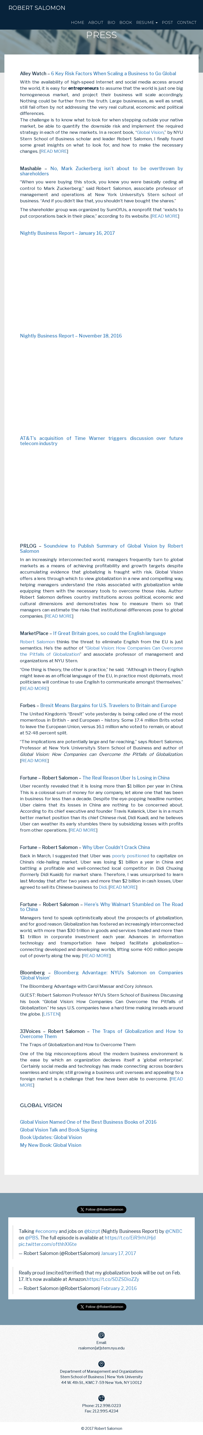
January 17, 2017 (118, 1253)
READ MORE (54, 151)
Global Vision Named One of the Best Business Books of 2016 (88, 1122)
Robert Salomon (37, 7)
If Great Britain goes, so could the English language (109, 633)
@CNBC (173, 1231)
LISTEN (51, 1014)
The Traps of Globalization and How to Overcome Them (101, 1034)
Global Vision (150, 132)
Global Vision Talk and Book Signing (58, 1130)
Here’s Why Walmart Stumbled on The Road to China (101, 907)
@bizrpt (92, 1231)
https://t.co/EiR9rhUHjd (130, 1237)
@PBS (31, 1237)
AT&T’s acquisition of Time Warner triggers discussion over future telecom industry (101, 441)
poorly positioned (130, 855)
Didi (103, 887)
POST (167, 22)
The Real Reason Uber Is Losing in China (126, 778)
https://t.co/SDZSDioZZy (113, 1279)
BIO (111, 22)
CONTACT (187, 22)
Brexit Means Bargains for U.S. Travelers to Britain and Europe (108, 705)
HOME (77, 22)
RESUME (147, 22)
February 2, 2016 (119, 1288)
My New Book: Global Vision (50, 1145)
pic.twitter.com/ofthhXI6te (48, 1244)
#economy (46, 1231)
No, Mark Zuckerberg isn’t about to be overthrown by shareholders (101, 171)
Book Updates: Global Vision (51, 1137)
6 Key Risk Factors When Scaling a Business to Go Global (113, 73)
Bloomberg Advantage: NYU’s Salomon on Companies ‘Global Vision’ (101, 975)
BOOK (125, 22)
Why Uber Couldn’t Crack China (116, 847)
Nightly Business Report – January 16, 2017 (67, 233)
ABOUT (95, 22)
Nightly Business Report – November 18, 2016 (71, 336)
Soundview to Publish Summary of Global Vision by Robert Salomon (101, 548)
